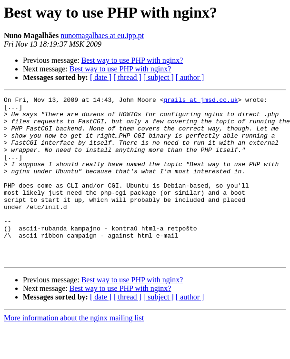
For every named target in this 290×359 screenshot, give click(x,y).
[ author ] (190, 77)
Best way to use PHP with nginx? (132, 60)
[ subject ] (158, 77)
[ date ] (100, 77)
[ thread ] (127, 77)
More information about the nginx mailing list (74, 351)
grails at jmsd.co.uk (200, 101)
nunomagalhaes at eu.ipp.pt (102, 35)
